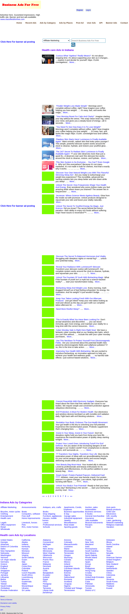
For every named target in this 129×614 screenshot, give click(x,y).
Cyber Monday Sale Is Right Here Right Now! (76, 330)
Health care (6, 518)
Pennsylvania (91, 549)
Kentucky (26, 546)
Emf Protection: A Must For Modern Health (75, 412)
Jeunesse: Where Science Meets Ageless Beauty (78, 195)
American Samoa (114, 557)
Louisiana (68, 546)
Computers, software (31, 514)
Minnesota (47, 551)
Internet (109, 518)
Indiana (25, 544)
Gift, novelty (111, 516)
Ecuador (46, 575)
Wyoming (68, 557)
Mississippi (69, 551)
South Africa (27, 575)
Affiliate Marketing (8, 507)
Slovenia (110, 579)
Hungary (110, 566)
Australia (89, 560)
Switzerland (69, 577)
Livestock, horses (29, 522)
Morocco (25, 579)
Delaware (110, 540)
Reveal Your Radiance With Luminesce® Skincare (78, 267)
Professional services (52, 525)
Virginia (25, 555)
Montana (25, 551)
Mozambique (27, 586)
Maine (66, 549)
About (2, 596)
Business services (93, 512)
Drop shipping (49, 514)
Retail (3, 527)
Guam (24, 560)
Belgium (110, 562)
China (109, 573)
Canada (67, 560)
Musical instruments (94, 522)
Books (45, 512)
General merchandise (94, 516)
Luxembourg (27, 577)
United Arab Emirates (94, 577)
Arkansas (5, 544)
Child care (110, 512)
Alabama (47, 540)
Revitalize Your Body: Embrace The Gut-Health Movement (82, 422)
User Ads (91, 23)
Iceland (46, 577)
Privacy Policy (5, 606)
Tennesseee (69, 590)
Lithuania (5, 577)
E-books (89, 514)
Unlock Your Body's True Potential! (71, 486)
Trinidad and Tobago (73, 588)
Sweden (110, 571)
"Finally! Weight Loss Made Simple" (72, 106)
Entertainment (7, 516)
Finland (4, 568)
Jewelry (67, 520)
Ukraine (25, 588)
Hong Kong (90, 571)
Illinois (109, 542)
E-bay (66, 514)
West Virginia (49, 553)
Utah (108, 555)
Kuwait (109, 588)
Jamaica (4, 575)
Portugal (4, 573)
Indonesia (110, 575)
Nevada (109, 553)
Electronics (111, 514)
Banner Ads (111, 23)
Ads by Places (66, 23)
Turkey (4, 581)
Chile (45, 571)
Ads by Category (48, 23)
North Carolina (112, 544)
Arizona (67, 540)
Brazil (87, 566)
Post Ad (80, 23)
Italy (23, 562)
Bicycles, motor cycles (10, 512)
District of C (90, 590)
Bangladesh (48, 573)
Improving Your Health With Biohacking (73, 351)
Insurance (89, 518)
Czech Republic (29, 573)
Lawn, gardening (113, 520)
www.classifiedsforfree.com (12, 19)
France (46, 562)
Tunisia (88, 588)
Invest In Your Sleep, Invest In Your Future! (75, 433)
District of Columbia (9, 546)
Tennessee (69, 553)
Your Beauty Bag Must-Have (68, 464)
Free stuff (26, 516)
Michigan (47, 544)
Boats (24, 512)
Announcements (29, 507)
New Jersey (48, 549)
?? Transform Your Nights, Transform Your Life (76, 454)
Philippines (90, 568)
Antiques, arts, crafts (52, 507)
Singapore (5, 571)
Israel (108, 577)
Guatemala (27, 581)
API (100, 23)
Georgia (4, 542)
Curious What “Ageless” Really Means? (73, 56)
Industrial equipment (73, 518)
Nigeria (67, 586)
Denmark (47, 566)
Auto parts (110, 507)
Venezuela (89, 586)
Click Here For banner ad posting (18, 42)
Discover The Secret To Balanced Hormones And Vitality (81, 256)
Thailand (110, 586)
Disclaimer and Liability (8, 603)
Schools (46, 527)
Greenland (89, 579)
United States (7, 540)
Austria (46, 568)
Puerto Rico (48, 560)
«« (43, 496)
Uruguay (68, 584)
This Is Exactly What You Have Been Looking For (78, 319)
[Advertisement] (50, 31)
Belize (3, 579)
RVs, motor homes (30, 527)
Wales (24, 584)
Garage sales (70, 516)
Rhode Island (91, 557)
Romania (68, 579)
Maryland (89, 544)
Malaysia (47, 564)
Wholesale (5, 529)
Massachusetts (70, 544)
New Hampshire (8, 551)
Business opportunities (74, 512)
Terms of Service (6, 599)
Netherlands (111, 568)
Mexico (67, 562)
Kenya (88, 564)
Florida (88, 540)
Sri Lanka (26, 590)
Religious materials (114, 525)
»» (71, 496)
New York (89, 542)
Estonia (67, 573)
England (4, 566)
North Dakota (91, 555)
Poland (25, 571)
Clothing (4, 514)
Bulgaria (67, 571)
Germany (5, 562)
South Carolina (91, 551)
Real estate (69, 525)
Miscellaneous (70, 522)
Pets (24, 525)
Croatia (88, 573)
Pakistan (89, 584)
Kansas (25, 549)
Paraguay (47, 584)
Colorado (68, 542)
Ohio (108, 549)
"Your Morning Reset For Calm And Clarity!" (75, 116)
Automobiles (90, 509)
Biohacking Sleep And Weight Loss (71, 288)
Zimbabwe (5, 588)
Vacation (110, 527)
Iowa (87, 546)
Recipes (88, 525)
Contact (124, 23)
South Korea (111, 581)
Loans (45, 522)
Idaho (3, 549)
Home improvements (31, 518)
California (26, 540)
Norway (88, 575)
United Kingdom (113, 560)
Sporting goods (71, 527)
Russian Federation (9, 590)
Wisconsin (47, 557)
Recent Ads (30, 23)
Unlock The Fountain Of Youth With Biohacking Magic (79, 277)
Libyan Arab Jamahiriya (47, 591)
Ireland (67, 564)
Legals (3, 522)
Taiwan (4, 584)
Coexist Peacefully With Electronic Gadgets (75, 401)
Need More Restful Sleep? (67, 309)
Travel (88, 527)
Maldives (110, 584)
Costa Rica (27, 566)
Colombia (26, 568)
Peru (45, 581)
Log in (88, 10)
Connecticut (48, 542)
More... (72, 62)
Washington (6, 555)
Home (19, 23)
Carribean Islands (72, 568)
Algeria (67, 575)
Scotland (68, 581)
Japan (24, 564)
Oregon (67, 555)
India (45, 546)
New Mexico (90, 553)
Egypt (45, 579)
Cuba (87, 581)
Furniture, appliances (52, 516)
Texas (109, 551)
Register (80, 10)
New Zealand (112, 564)
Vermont (4, 557)
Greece (4, 564)
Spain (87, 562)
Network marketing (114, 522)
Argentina (68, 566)
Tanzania (47, 588)
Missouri (25, 553)
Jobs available (91, 520)
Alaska (25, 542)
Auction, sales (91, 507)
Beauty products (113, 509)
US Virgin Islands (8, 560)
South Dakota (28, 557)
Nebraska (5, 553)
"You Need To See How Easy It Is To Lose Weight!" (78, 127)
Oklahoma (47, 555)
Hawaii (109, 546)
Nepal (45, 586)
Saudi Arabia (6, 586)
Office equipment (8, 525)
